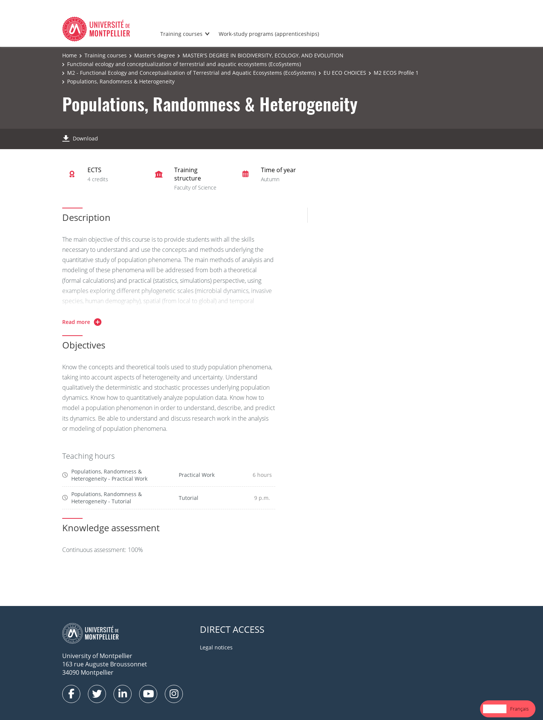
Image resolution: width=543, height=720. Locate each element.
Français (519, 708)
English (495, 708)
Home (69, 55)
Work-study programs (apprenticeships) (269, 33)
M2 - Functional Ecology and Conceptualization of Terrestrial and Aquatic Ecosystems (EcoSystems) (191, 72)
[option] (519, 709)
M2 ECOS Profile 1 (396, 72)
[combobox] (494, 709)
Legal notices (216, 647)
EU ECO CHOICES (345, 72)
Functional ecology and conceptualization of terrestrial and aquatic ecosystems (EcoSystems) (184, 64)
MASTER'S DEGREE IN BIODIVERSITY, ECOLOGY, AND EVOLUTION (263, 55)
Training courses (181, 33)
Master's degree (154, 55)
